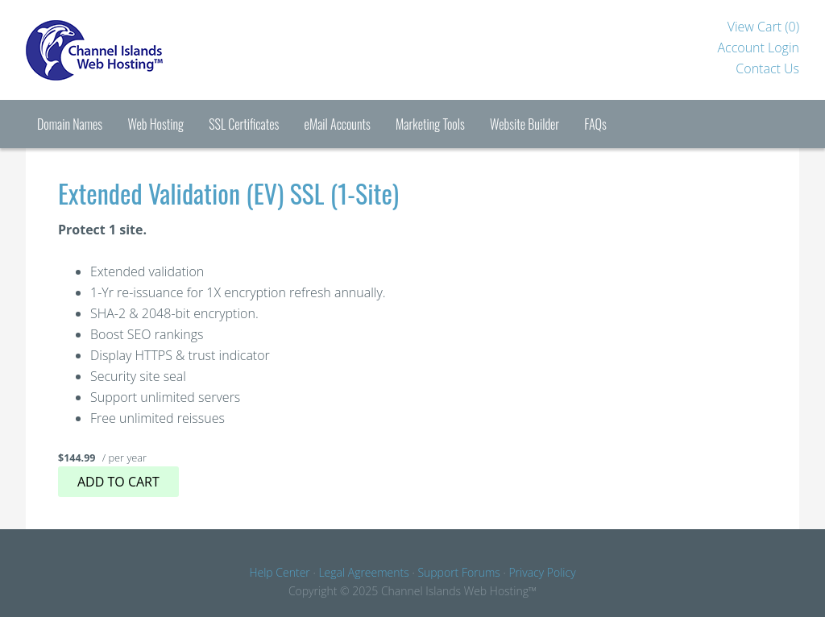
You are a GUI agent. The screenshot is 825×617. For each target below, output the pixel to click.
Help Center (279, 572)
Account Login (758, 47)
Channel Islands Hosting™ (146, 50)
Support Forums (458, 572)
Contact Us (767, 68)
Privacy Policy (541, 572)
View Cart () (763, 26)
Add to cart (118, 482)
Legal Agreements (363, 572)
